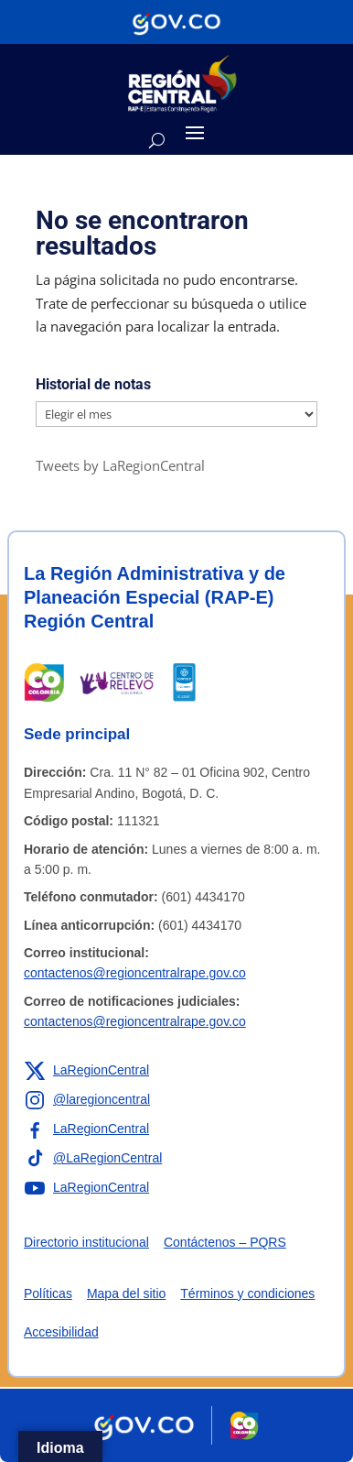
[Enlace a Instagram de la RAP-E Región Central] (87, 1100)
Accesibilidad (61, 1332)
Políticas (48, 1293)
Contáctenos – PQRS (225, 1242)
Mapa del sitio (126, 1293)
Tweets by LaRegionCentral (120, 465)
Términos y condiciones (247, 1293)
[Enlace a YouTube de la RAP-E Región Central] (86, 1188)
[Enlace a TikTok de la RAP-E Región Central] (93, 1159)
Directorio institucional (86, 1242)
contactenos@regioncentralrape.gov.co (135, 973)
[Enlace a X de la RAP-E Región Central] (86, 1071)
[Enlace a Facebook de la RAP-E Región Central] (86, 1129)
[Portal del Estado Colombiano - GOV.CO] (176, 22)
